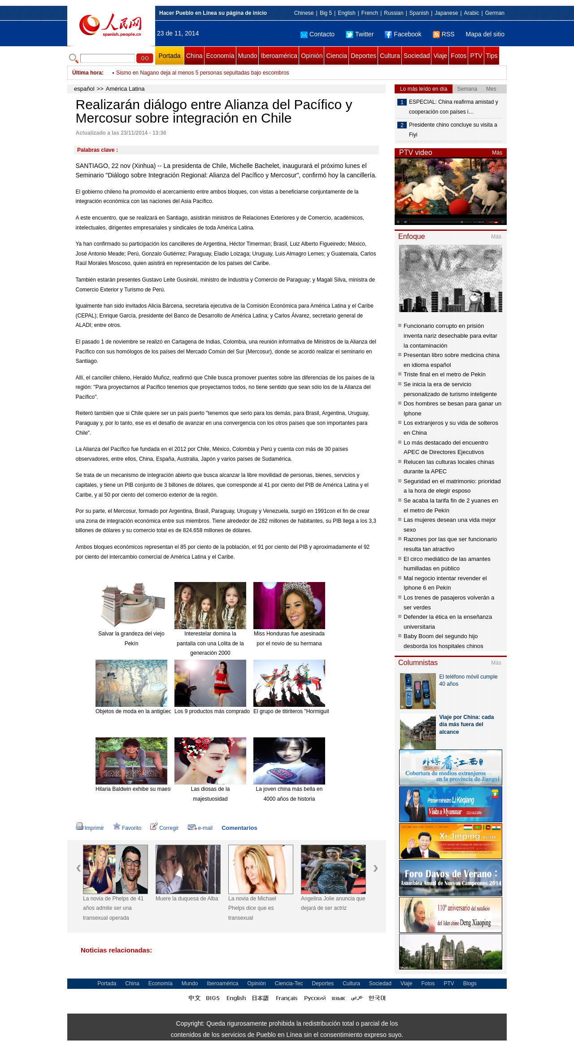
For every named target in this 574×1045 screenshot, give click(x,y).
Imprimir (90, 828)
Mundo (247, 55)
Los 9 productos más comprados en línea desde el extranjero (247, 711)
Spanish (419, 13)
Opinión (311, 55)
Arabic (471, 13)
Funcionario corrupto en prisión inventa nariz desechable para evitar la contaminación (450, 335)
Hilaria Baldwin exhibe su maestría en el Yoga (150, 789)
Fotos (458, 55)
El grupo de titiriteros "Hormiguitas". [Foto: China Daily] (318, 711)
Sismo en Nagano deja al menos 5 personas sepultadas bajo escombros (202, 73)
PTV (476, 55)
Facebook (403, 34)
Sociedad (417, 55)
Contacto (317, 34)
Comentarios (239, 828)
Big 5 (326, 13)
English (346, 13)
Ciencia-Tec (289, 983)
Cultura (390, 55)
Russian (393, 13)
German (494, 13)
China (194, 55)
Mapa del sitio (485, 34)
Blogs (470, 983)
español (84, 88)
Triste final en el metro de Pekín (445, 374)
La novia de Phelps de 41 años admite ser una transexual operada (113, 908)
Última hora (87, 73)
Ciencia (336, 55)
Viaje (440, 55)
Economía (220, 55)
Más (497, 153)
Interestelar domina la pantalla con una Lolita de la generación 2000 (210, 643)
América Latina (125, 88)
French (369, 13)
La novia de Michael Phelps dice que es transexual (252, 908)
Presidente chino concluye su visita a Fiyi (453, 130)
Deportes (363, 55)
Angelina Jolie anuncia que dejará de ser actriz (333, 903)
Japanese (446, 13)
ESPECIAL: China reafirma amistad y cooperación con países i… (453, 107)
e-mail (200, 828)
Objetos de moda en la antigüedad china (144, 711)
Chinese (304, 13)
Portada (169, 55)
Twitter (360, 34)
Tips (492, 55)
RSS (444, 34)
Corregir (164, 828)
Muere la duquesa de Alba (187, 898)
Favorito (127, 828)
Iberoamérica (279, 55)
